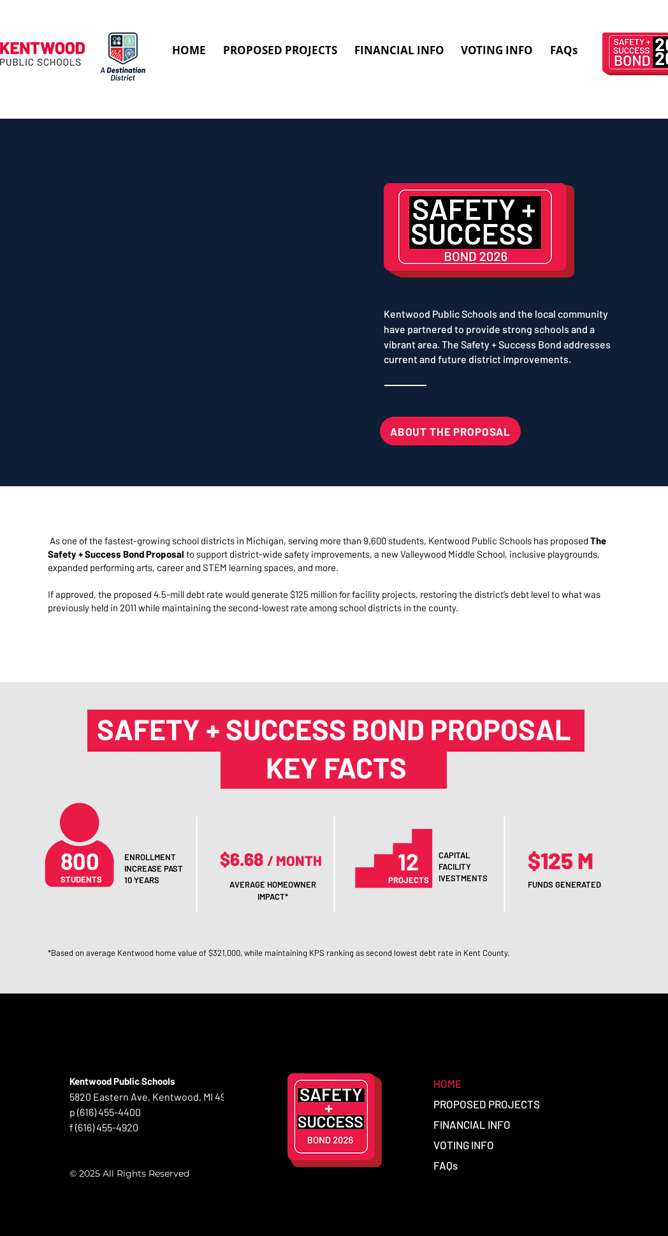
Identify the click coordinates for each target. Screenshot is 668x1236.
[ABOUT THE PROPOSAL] (450, 431)
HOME (447, 1083)
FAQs (445, 1165)
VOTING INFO (463, 1144)
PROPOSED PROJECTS (486, 1104)
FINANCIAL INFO (472, 1124)
